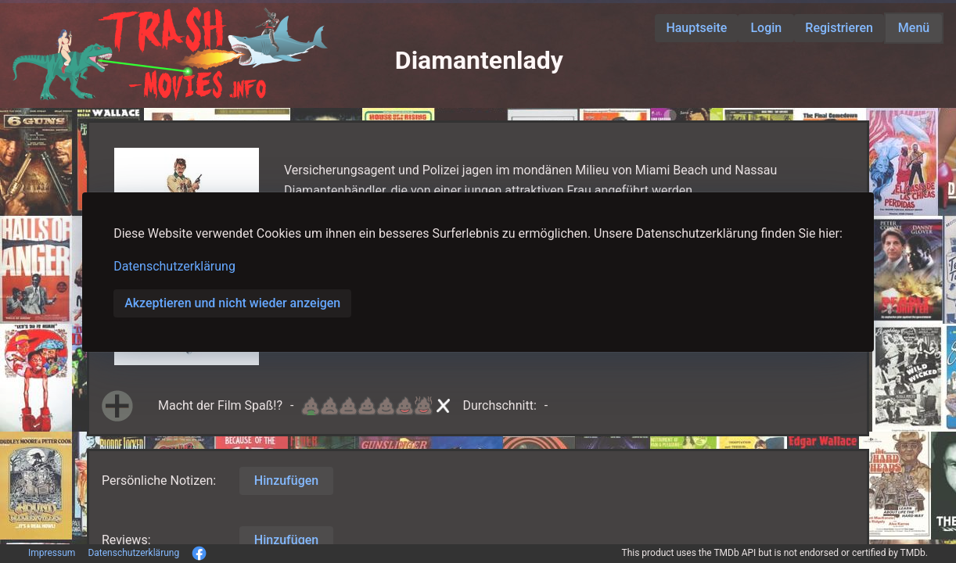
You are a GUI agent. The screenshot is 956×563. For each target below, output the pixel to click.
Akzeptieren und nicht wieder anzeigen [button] (232, 303)
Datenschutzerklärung (174, 266)
